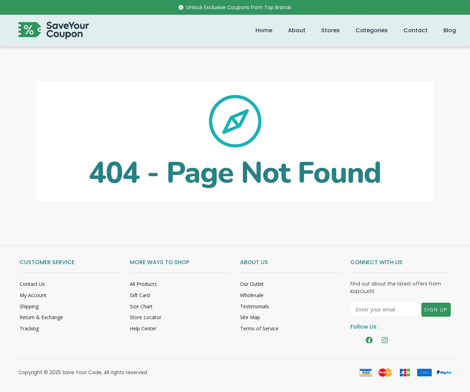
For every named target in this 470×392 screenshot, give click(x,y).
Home (263, 30)
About (297, 30)
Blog (449, 30)
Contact (416, 30)
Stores (330, 30)
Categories (372, 30)
